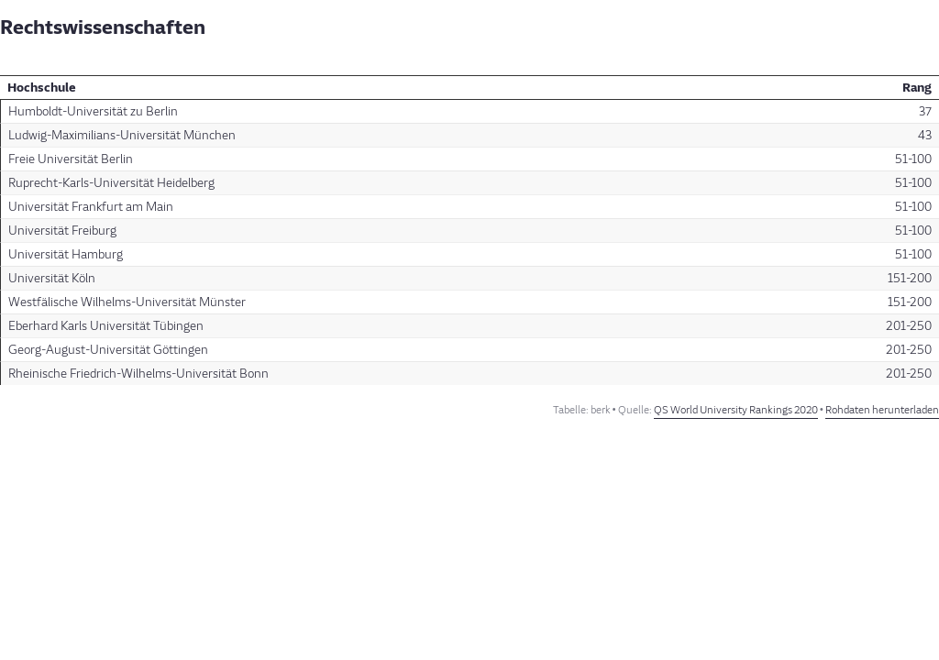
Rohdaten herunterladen (882, 410)
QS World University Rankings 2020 (736, 410)
